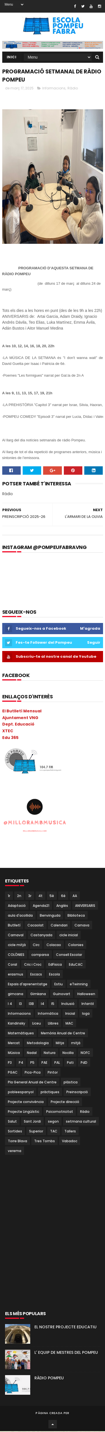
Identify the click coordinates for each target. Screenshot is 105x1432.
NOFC (85, 1053)
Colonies (75, 945)
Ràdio (72, 89)
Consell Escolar (69, 955)
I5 (52, 1004)
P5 (32, 1063)
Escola (54, 974)
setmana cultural (81, 1122)
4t (40, 896)
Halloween (86, 994)
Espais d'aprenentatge (27, 984)
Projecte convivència (26, 1102)
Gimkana (38, 994)
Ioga (86, 1014)
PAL (57, 1063)
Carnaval (16, 935)
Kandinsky (16, 1023)
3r (29, 896)
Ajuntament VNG (20, 718)
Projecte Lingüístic (23, 1112)
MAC (69, 1023)
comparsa (40, 955)
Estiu (58, 984)
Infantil (87, 1004)
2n (19, 896)
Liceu (36, 1023)
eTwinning (79, 984)
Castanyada (41, 935)
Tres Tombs (44, 1141)
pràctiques (50, 1092)
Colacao (53, 945)
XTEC (7, 731)
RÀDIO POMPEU (49, 1379)
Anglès (62, 906)
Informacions (54, 89)
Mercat (14, 1043)
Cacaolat (35, 925)
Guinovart (61, 994)
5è (52, 896)
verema (14, 1151)
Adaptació (17, 906)
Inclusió (67, 1004)
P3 (10, 1063)
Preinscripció (77, 1092)
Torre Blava (17, 1141)
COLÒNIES (16, 955)
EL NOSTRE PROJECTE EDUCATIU (65, 1328)
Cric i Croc (32, 965)
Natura (49, 1053)
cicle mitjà (17, 945)
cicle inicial (68, 935)
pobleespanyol (21, 1092)
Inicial (70, 1014)
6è (63, 896)
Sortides (15, 1131)
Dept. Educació (18, 725)
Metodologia (38, 1043)
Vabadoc (69, 1141)
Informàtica (48, 1014)
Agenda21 (41, 906)
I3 (20, 1004)
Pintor (53, 1072)
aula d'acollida (20, 916)
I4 (42, 1004)
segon (53, 1122)
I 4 (10, 1004)
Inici (12, 57)
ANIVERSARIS (85, 906)
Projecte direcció (65, 1102)
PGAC (13, 1072)
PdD (84, 1063)
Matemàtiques (21, 1033)
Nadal (32, 1053)
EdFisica (55, 965)
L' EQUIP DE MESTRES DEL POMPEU (66, 1353)
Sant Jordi (32, 1122)
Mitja (60, 1043)
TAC (53, 1131)
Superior (36, 1131)
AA (75, 896)
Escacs (36, 974)
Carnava (81, 925)
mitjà (75, 1043)
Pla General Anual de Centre (32, 1082)
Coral (12, 965)
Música (14, 1053)
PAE (44, 1063)
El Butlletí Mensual (21, 711)
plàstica (71, 1082)
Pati (70, 1063)
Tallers (70, 1131)
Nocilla (68, 1053)
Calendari (59, 925)
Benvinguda (50, 916)
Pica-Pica (33, 1072)
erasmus (15, 974)
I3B (31, 1004)
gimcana (15, 994)
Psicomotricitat (59, 1112)
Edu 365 (10, 738)
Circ (36, 945)
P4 (21, 1063)
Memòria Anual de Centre (63, 1033)
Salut (12, 1122)
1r (9, 896)
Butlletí (14, 925)
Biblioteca (76, 916)
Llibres (53, 1023)
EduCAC (76, 965)
